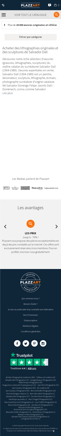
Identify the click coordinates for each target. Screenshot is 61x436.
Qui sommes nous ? (30, 298)
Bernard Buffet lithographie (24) (43, 390)
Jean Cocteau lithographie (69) (24, 388)
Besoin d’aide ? (31, 303)
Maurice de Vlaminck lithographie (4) (19, 402)
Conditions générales (30, 331)
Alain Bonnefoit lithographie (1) (42, 393)
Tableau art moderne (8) (45, 377)
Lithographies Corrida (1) (30, 418)
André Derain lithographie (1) (44, 412)
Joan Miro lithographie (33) (48, 385)
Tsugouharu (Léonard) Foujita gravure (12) (19, 385)
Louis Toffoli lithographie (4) (46, 402)
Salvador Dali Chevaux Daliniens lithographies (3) (30, 416)
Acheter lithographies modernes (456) (20, 377)
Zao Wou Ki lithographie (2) (42, 405)
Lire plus (7, 93)
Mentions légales (30, 325)
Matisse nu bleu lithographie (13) (30, 414)
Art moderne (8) (43, 388)
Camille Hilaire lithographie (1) (43, 396)
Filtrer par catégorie (30, 36)
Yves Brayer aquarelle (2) (18, 399)
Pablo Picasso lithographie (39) (30, 382)
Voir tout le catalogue (30, 15)
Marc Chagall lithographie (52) (40, 399)
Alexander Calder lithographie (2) (18, 412)
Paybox (35, 431)
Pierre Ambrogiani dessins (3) (17, 393)
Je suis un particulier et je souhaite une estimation (30, 309)
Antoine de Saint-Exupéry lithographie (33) (30, 409)
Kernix (50, 431)
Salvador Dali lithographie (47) (17, 380)
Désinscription (30, 320)
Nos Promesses (30, 314)
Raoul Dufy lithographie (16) (19, 405)
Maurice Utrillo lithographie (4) (30, 407)
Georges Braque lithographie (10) (43, 380)
